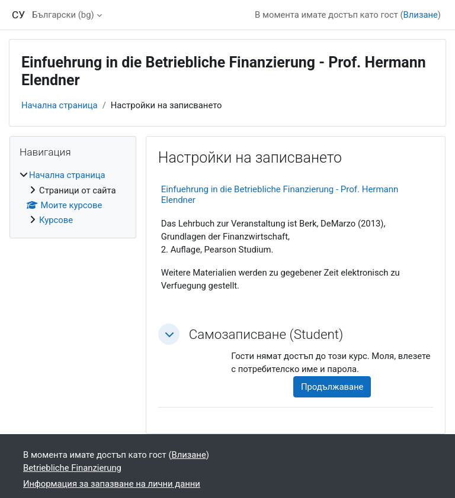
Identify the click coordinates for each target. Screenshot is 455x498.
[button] (169, 334)
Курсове (56, 220)
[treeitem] (73, 198)
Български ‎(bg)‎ (63, 14)
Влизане (420, 14)
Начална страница (59, 105)
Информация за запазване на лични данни (111, 483)
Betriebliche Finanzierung (72, 468)
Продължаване (332, 386)
